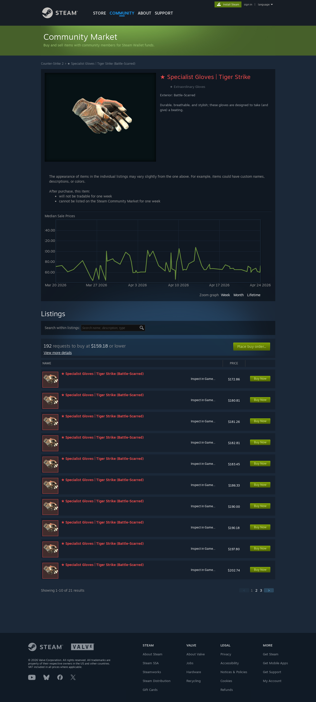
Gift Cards (150, 690)
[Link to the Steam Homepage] (63, 17)
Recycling (193, 681)
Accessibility (229, 663)
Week (225, 295)
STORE (99, 13)
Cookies (226, 681)
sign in (248, 4)
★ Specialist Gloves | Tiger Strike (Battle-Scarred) (101, 63)
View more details (58, 353)
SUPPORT (164, 13)
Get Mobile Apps (275, 663)
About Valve (195, 654)
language (264, 4)
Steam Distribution (157, 681)
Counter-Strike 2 (52, 63)
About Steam (152, 654)
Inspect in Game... (203, 379)
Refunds (226, 690)
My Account (272, 681)
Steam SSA (151, 663)
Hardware (193, 672)
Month (239, 295)
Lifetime (253, 295)
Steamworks (152, 672)
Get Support (272, 672)
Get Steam (270, 654)
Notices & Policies (233, 672)
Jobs (189, 663)
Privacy (225, 654)
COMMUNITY (122, 13)
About (144, 13)
